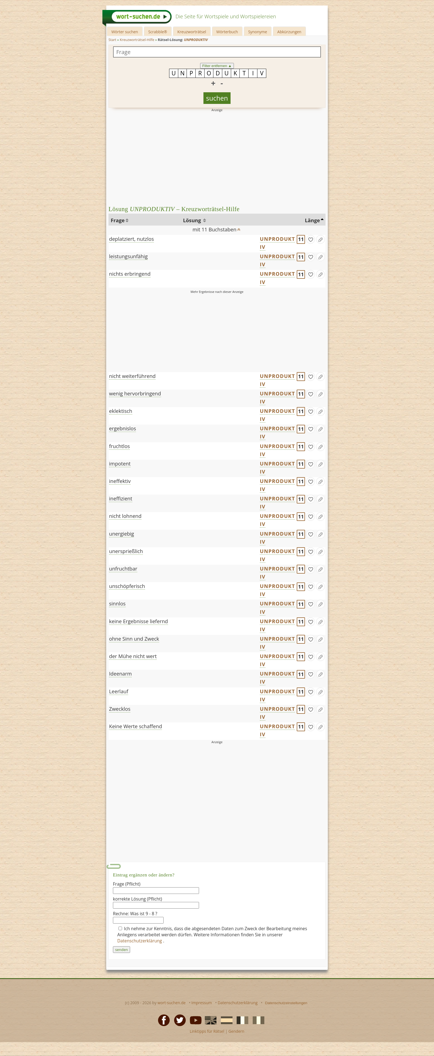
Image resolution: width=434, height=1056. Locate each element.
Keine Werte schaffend (135, 726)
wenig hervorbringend (135, 393)
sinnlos (117, 603)
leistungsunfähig (128, 256)
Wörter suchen (124, 31)
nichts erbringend (130, 273)
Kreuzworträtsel (191, 31)
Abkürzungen (289, 31)
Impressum (202, 1002)
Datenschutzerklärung (140, 941)
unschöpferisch (127, 586)
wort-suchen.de (171, 1002)
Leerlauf (118, 691)
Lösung (192, 220)
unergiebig (121, 533)
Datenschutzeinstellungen (286, 1003)
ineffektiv (120, 481)
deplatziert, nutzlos (131, 239)
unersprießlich (126, 551)
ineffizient (120, 498)
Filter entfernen (217, 66)
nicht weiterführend (132, 376)
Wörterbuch (227, 31)
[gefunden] (310, 239)
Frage (118, 220)
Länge (312, 220)
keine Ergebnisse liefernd (138, 621)
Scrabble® (157, 31)
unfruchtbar (123, 568)
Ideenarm (120, 673)
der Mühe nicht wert (133, 656)
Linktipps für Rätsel (207, 1031)
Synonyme (257, 31)
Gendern (236, 1031)
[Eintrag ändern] (320, 239)
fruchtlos (119, 446)
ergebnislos (122, 428)
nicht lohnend (125, 516)
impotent (120, 463)
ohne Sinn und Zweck (134, 638)
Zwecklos (119, 708)
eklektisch (120, 411)
